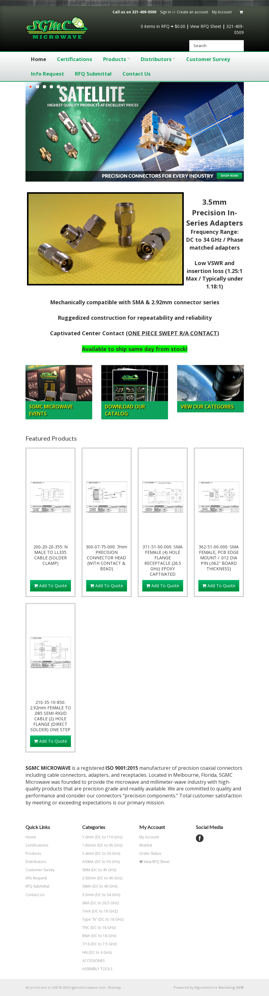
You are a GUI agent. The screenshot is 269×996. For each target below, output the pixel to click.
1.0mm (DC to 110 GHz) (104, 837)
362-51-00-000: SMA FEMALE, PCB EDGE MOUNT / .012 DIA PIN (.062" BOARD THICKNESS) (219, 557)
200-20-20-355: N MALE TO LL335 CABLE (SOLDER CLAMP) (50, 555)
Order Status (150, 853)
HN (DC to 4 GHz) (104, 952)
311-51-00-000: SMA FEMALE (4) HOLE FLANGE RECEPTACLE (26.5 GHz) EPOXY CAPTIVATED (163, 560)
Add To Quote (50, 585)
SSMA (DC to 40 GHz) (104, 886)
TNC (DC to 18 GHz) (104, 927)
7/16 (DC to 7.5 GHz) (104, 944)
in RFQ (155, 26)
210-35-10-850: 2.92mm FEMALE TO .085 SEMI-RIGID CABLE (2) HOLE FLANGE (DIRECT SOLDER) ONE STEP (50, 716)
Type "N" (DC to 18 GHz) (104, 919)
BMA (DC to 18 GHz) (104, 935)
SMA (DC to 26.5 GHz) (104, 903)
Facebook (199, 838)
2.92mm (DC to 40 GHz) (104, 878)
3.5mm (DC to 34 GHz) (104, 894)
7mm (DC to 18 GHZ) (104, 911)
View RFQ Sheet (205, 26)
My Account (222, 12)
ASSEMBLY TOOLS (97, 968)
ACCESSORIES (93, 960)
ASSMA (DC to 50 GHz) (104, 861)
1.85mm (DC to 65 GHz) (104, 845)
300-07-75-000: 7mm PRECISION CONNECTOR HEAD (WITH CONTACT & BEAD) (106, 557)
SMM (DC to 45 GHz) (104, 869)
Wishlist (145, 845)
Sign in (165, 12)
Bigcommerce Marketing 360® (219, 987)
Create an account (192, 12)
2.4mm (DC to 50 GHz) (104, 853)
